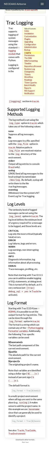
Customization (30, 36)
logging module (14, 50)
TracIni (35, 289)
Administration (30, 47)
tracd (11, 165)
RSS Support (29, 91)
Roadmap (28, 80)
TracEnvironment (16, 429)
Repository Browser (32, 66)
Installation (29, 33)
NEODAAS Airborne (15, 3)
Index (26, 31)
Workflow (28, 77)
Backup (27, 50)
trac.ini (35, 101)
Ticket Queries (30, 82)
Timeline (27, 63)
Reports (27, 88)
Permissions (29, 55)
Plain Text (25, 438)
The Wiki (28, 58)
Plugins (27, 39)
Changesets (29, 72)
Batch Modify (30, 85)
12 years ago (29, 10)
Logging (27, 53)
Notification (29, 93)
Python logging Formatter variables (25, 327)
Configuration (30, 44)
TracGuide (30, 426)
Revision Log (29, 69)
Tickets (27, 74)
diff (36, 10)
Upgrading (28, 42)
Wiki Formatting (31, 61)
